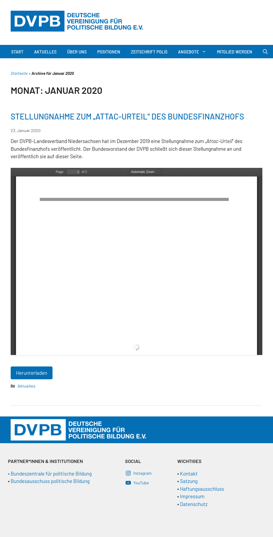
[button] (205, 51)
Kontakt (189, 473)
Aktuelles (45, 52)
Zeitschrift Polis (149, 52)
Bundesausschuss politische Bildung (50, 481)
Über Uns (77, 52)
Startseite (19, 73)
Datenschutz (193, 504)
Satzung (188, 481)
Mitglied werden (234, 52)
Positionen (108, 52)
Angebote (195, 51)
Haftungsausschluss (202, 489)
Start (17, 52)
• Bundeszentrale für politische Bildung (50, 473)
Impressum (192, 496)
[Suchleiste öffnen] (265, 51)
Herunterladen (31, 373)
